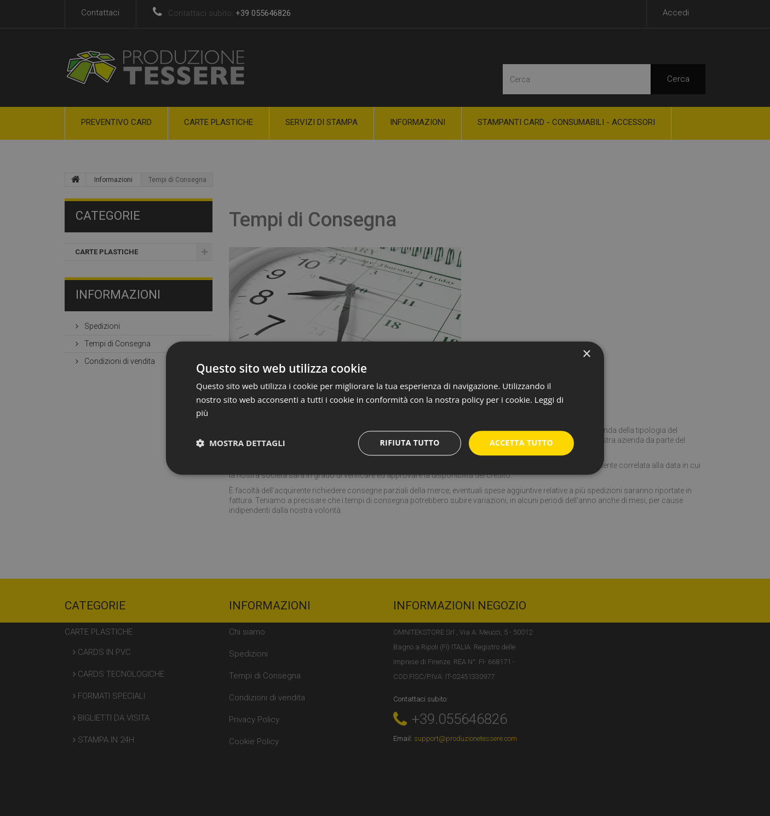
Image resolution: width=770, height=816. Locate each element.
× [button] (586, 354)
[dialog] (385, 408)
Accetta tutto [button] (521, 442)
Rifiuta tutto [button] (409, 442)
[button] (240, 443)
